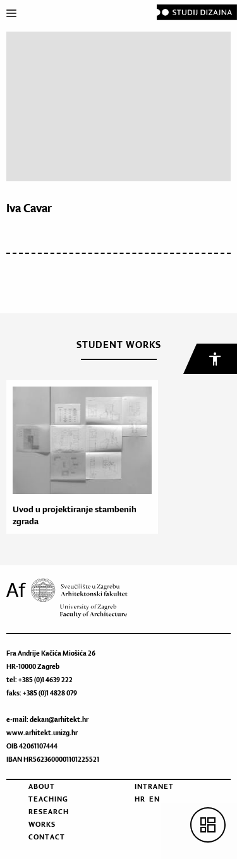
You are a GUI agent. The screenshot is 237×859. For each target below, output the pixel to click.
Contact (46, 836)
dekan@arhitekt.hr (59, 719)
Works (42, 824)
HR (140, 799)
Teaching (48, 799)
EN (154, 799)
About (41, 786)
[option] (79, 457)
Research (48, 811)
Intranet (154, 786)
